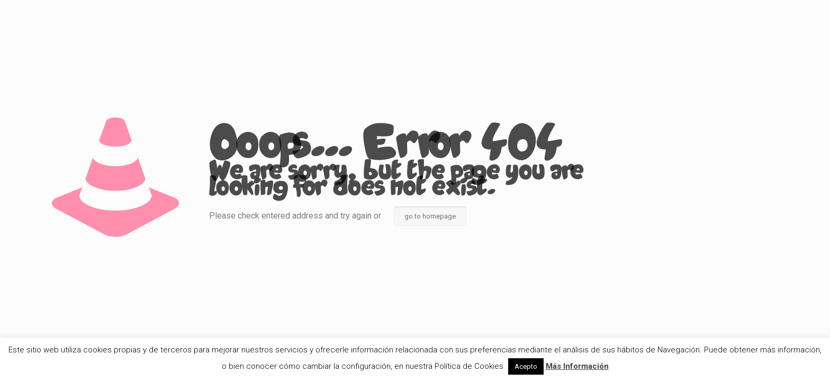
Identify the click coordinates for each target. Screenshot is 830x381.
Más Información (577, 366)
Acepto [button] (526, 366)
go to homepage (430, 216)
